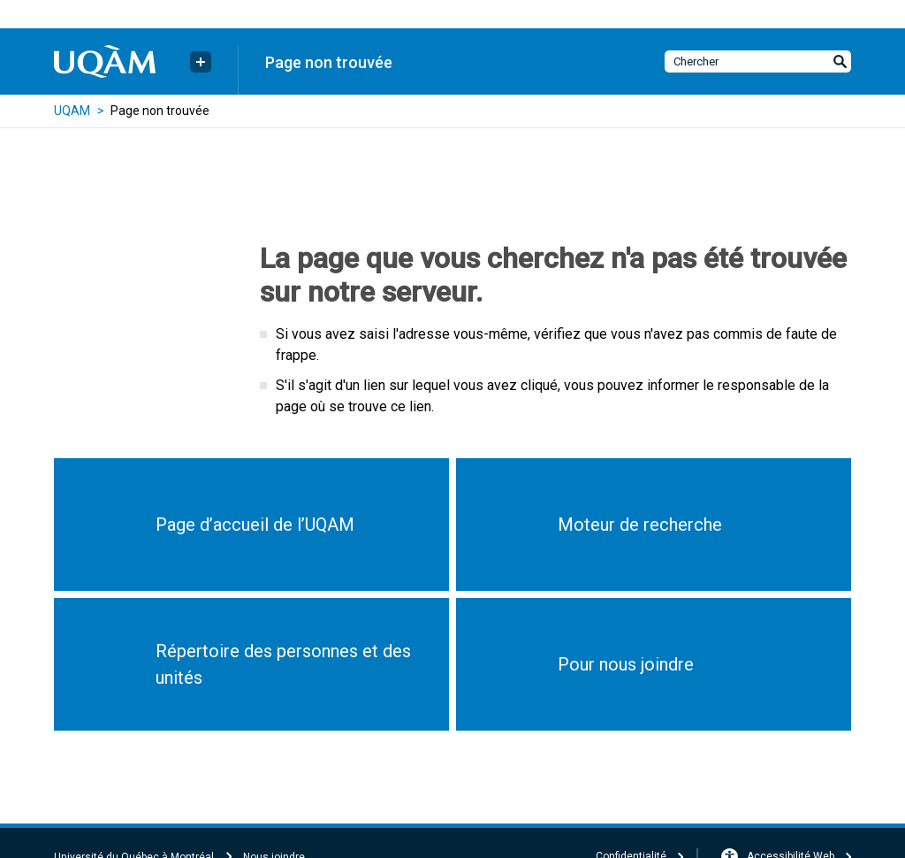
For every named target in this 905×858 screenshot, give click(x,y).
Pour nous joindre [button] (626, 664)
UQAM (72, 110)
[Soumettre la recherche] (839, 61)
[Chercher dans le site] (758, 61)
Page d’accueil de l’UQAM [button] (255, 524)
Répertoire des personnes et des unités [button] (283, 664)
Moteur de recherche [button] (640, 524)
